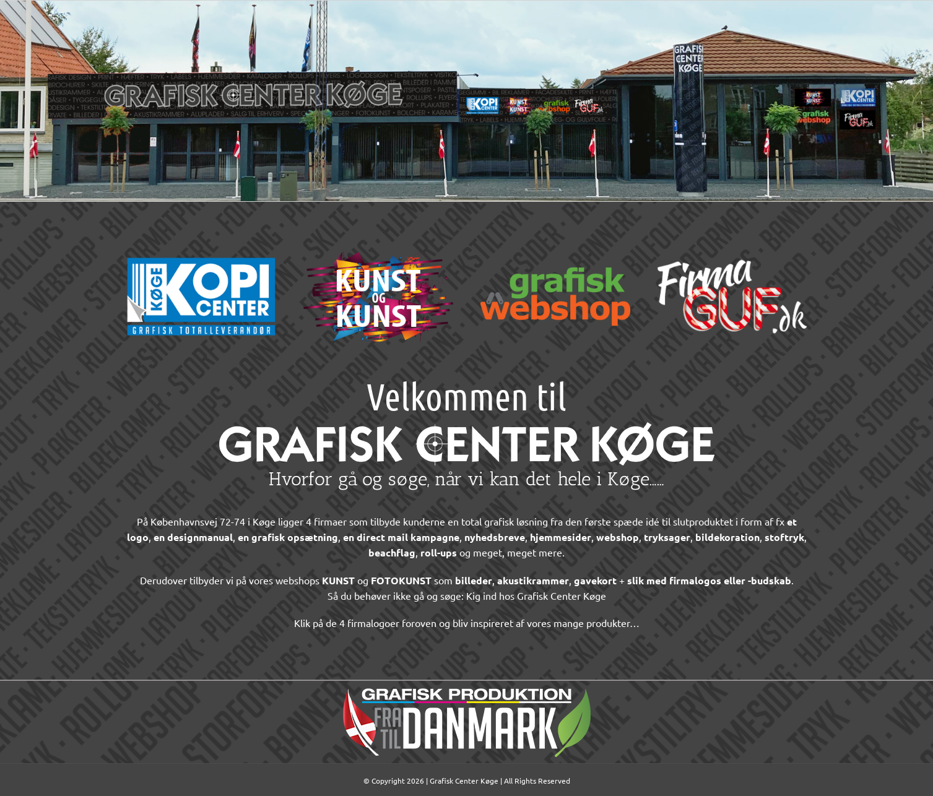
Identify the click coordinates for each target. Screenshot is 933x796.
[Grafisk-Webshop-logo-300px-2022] (555, 241)
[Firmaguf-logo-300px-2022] (732, 241)
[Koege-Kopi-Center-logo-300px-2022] (201, 241)
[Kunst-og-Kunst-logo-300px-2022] (378, 241)
